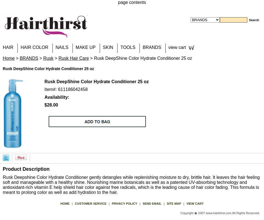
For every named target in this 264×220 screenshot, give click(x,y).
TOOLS (127, 47)
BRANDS (152, 47)
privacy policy (124, 203)
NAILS (62, 47)
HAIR (8, 47)
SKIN (108, 47)
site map (174, 203)
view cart (177, 47)
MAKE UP (86, 47)
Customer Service (90, 203)
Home (9, 58)
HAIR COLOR (34, 47)
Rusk (48, 58)
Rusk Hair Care (74, 58)
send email (152, 203)
